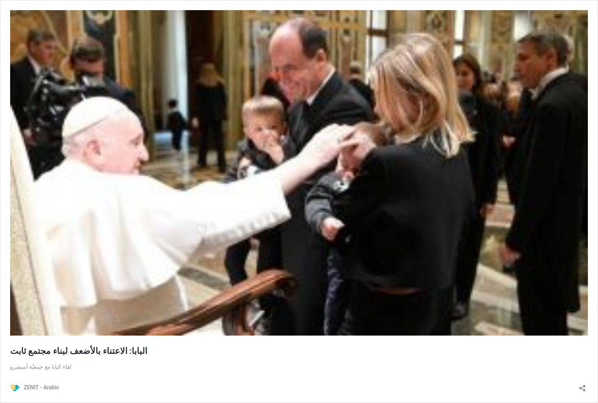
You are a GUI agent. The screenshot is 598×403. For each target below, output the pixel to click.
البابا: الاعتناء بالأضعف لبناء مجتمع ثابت (78, 351)
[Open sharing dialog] (582, 386)
